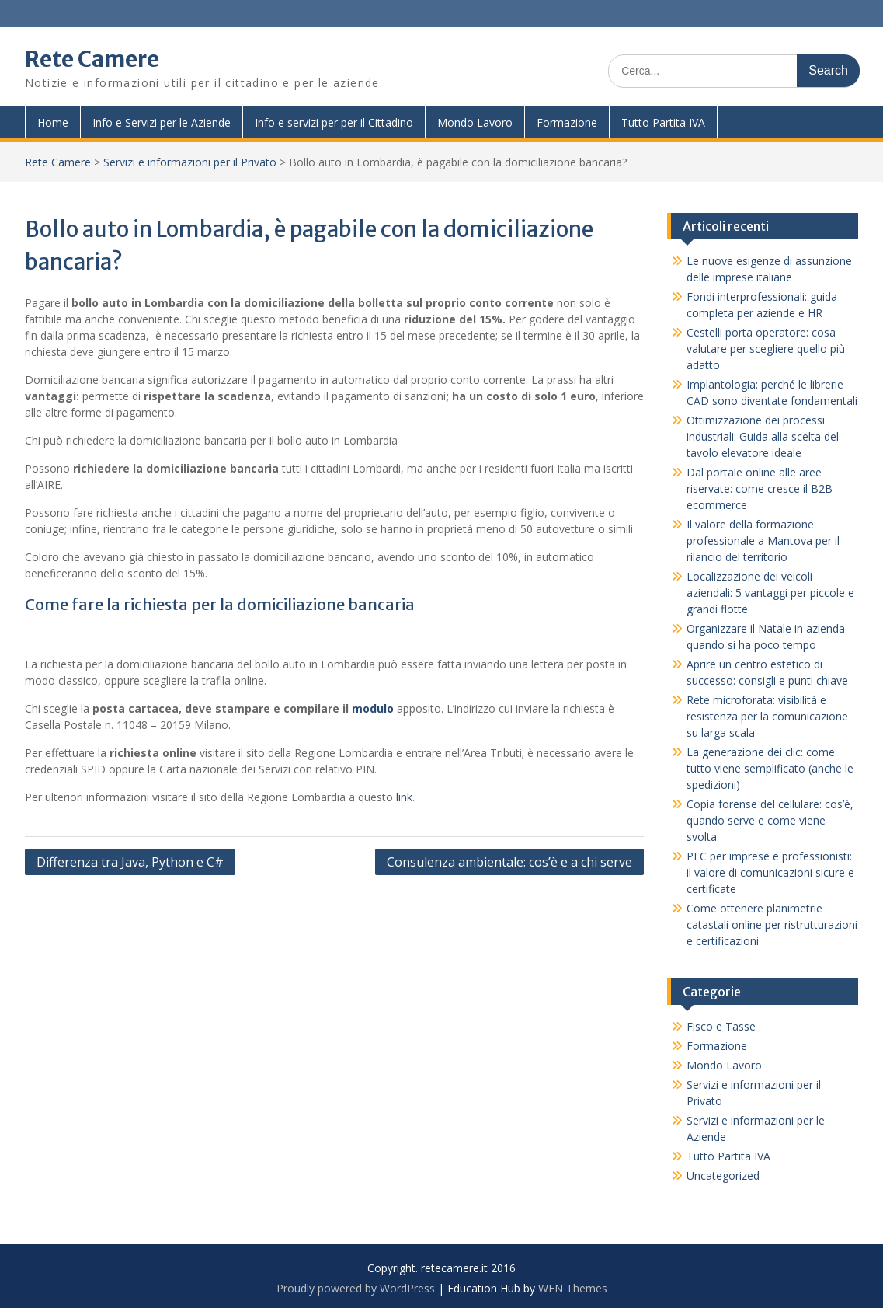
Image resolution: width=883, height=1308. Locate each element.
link (404, 797)
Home (52, 122)
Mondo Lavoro (475, 122)
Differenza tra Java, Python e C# (130, 861)
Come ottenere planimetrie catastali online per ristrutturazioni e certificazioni (772, 924)
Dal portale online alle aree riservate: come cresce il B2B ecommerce (760, 488)
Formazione (567, 122)
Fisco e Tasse (721, 1026)
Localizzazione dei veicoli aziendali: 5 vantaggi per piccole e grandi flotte (770, 592)
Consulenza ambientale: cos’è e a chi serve (509, 861)
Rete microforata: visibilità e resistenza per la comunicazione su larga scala (767, 716)
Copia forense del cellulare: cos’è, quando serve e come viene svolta (770, 820)
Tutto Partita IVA (663, 122)
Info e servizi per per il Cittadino (334, 122)
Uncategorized (723, 1175)
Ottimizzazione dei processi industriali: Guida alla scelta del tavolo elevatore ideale (763, 436)
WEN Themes (572, 1288)
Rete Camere (92, 59)
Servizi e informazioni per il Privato (189, 162)
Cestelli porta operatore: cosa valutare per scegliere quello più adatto (766, 348)
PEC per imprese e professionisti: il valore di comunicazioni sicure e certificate (770, 872)
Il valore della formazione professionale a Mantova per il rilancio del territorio (763, 540)
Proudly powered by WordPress (355, 1288)
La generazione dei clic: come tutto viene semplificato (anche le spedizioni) (770, 768)
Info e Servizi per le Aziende (161, 122)
